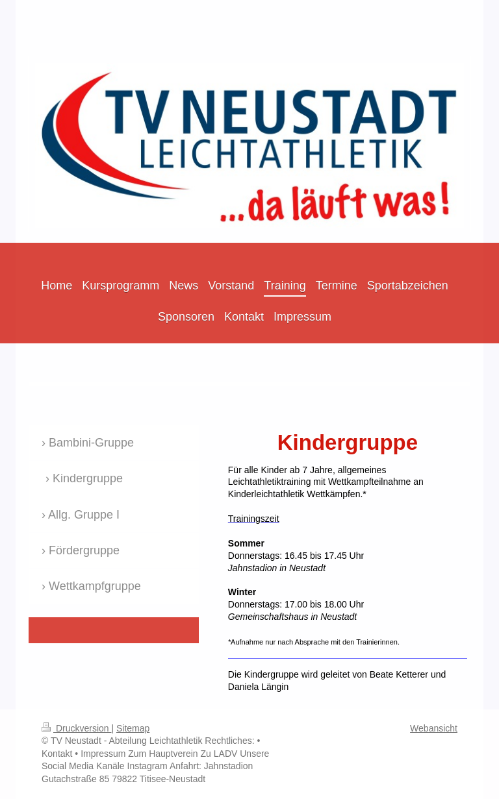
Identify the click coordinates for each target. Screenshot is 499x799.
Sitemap (132, 728)
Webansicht (433, 728)
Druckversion (76, 728)
